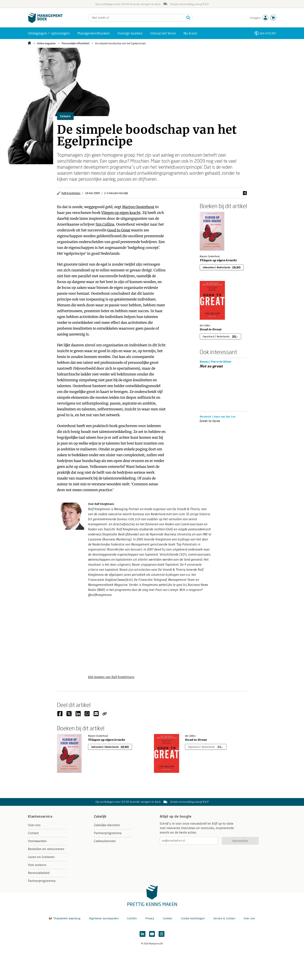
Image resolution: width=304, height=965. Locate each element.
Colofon (132, 918)
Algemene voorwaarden (103, 918)
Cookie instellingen (193, 918)
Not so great (211, 366)
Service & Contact (224, 918)
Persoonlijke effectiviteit (75, 43)
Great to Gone (210, 421)
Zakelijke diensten (107, 825)
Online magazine (46, 43)
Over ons (34, 825)
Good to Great (118, 230)
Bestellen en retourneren (46, 849)
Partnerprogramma (42, 881)
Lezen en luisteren (41, 857)
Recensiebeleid (39, 873)
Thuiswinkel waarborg (65, 918)
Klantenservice (40, 816)
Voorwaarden (37, 841)
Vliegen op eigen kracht (121, 212)
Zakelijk (100, 816)
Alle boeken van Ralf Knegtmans (111, 677)
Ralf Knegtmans (70, 193)
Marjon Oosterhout (138, 207)
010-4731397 (268, 33)
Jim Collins (105, 224)
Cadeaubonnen (105, 841)
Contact (33, 833)
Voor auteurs (37, 865)
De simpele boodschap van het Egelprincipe (120, 43)
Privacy (149, 918)
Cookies (167, 918)
